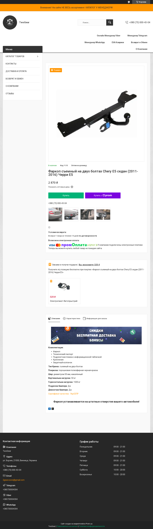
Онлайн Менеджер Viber (108, 35)
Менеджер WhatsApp (95, 42)
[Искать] (109, 22)
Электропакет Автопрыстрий (63, 301)
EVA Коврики (118, 42)
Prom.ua (89, 524)
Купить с (103, 195)
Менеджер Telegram (137, 35)
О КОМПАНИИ (12, 86)
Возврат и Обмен (139, 42)
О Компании (141, 49)
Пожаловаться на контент (67, 526)
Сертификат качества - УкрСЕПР (63, 394)
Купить (66, 195)
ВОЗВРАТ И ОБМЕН (14, 79)
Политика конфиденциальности (92, 526)
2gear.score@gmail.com (14, 480)
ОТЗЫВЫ (10, 93)
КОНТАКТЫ (11, 64)
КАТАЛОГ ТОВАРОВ (15, 56)
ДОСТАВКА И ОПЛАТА (16, 71)
